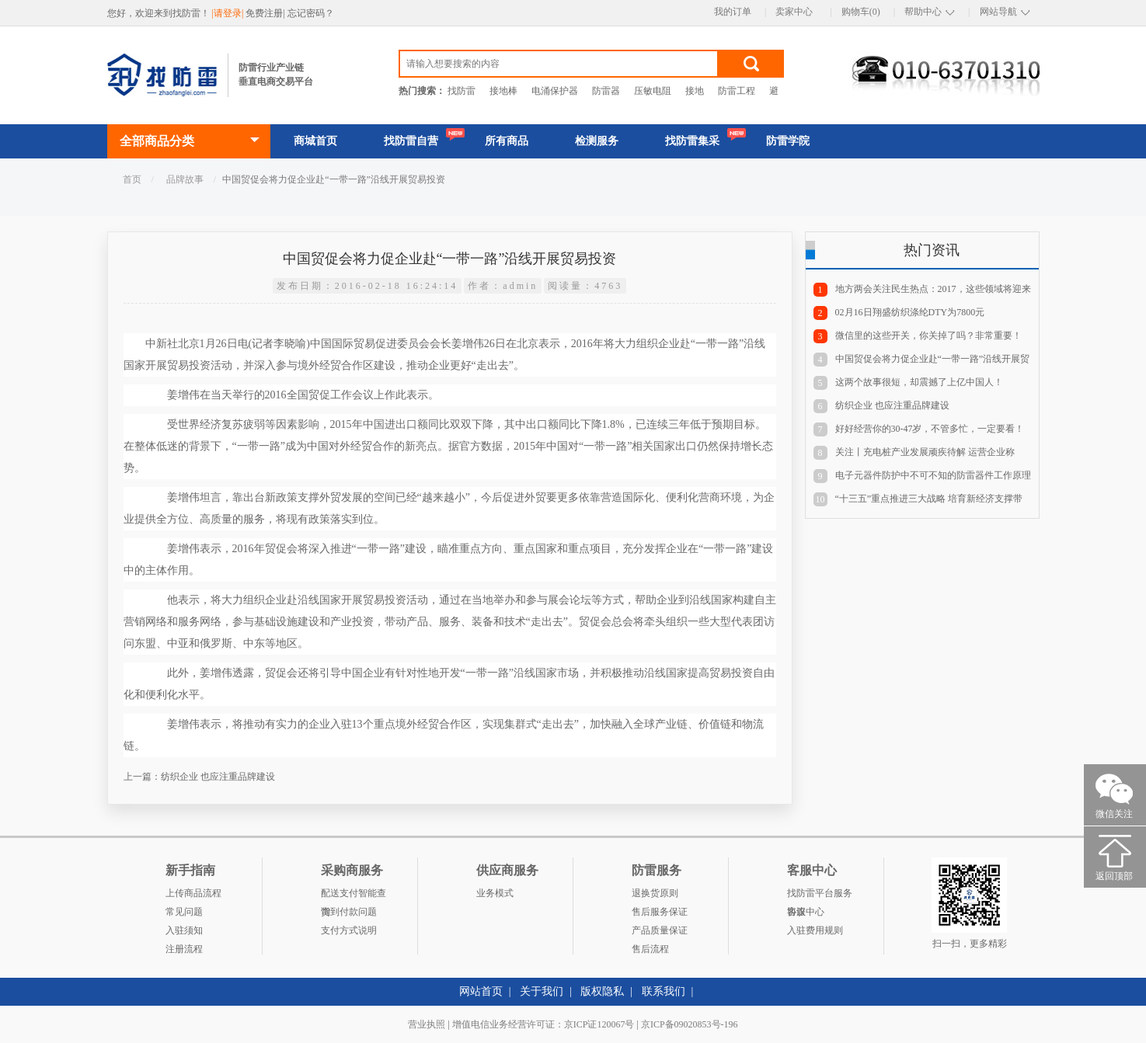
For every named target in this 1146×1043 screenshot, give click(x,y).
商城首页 (315, 141)
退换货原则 (655, 893)
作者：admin (503, 285)
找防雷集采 (692, 141)
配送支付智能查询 (353, 895)
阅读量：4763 (585, 285)
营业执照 (426, 1024)
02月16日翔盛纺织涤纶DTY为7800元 (910, 312)
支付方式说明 (349, 930)
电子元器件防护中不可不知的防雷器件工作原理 (933, 475)
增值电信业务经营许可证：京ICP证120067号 (543, 1024)
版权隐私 (602, 991)
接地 (694, 90)
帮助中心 (923, 11)
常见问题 (184, 911)
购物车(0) (860, 11)
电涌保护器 (554, 90)
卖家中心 (794, 11)
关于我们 (541, 991)
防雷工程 (736, 90)
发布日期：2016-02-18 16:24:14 (367, 285)
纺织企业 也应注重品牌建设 (218, 776)
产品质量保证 (660, 930)
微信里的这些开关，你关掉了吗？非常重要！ (928, 335)
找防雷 (461, 90)
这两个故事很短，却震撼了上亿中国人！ (919, 382)
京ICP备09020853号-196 (689, 1024)
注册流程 (184, 949)
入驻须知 (184, 930)
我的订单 (732, 11)
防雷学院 (788, 141)
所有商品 (506, 141)
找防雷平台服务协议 (819, 895)
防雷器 (606, 90)
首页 (132, 179)
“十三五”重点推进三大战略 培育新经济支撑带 (929, 498)
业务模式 (495, 893)
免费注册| (266, 13)
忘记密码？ (310, 13)
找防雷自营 (411, 141)
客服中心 (805, 911)
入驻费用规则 (815, 930)
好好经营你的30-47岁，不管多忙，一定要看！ (930, 428)
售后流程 (650, 949)
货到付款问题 (349, 911)
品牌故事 (185, 179)
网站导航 (998, 11)
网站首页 (481, 991)
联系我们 (663, 991)
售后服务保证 (660, 911)
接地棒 (503, 90)
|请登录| (229, 13)
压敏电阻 (652, 90)
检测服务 (596, 141)
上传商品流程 (193, 893)
